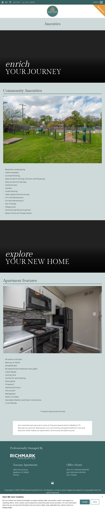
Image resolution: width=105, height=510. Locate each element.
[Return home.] (52, 11)
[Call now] (28, 2)
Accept (84, 502)
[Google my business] (52, 483)
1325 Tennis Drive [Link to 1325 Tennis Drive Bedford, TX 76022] (25, 471)
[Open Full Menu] (98, 2)
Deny (95, 502)
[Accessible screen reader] (2, 2)
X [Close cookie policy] (102, 497)
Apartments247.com (34, 490)
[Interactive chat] (16, 2)
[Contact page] (6, 2)
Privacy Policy (7, 507)
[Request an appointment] (10, 2)
